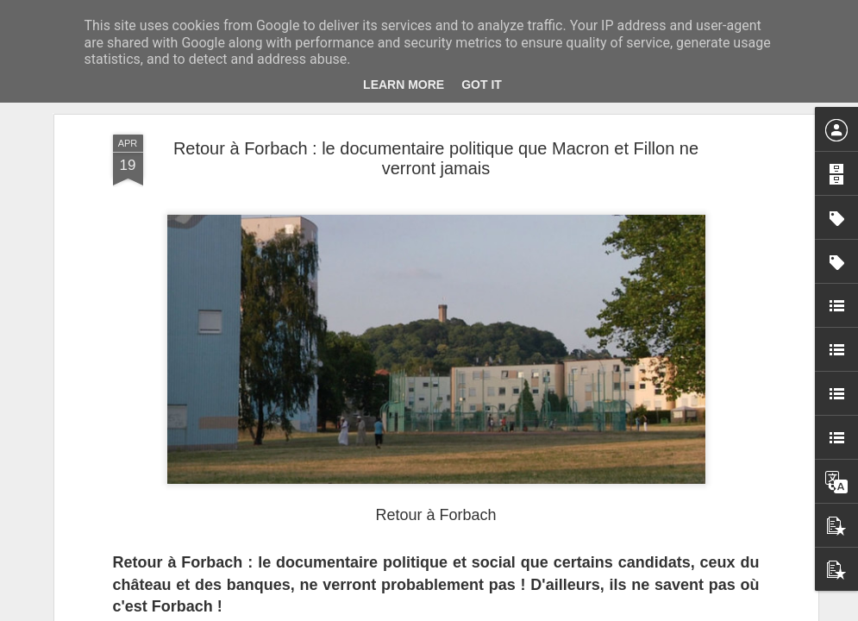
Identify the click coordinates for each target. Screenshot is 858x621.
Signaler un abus (548, 611)
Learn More (403, 84)
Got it (481, 84)
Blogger (491, 611)
